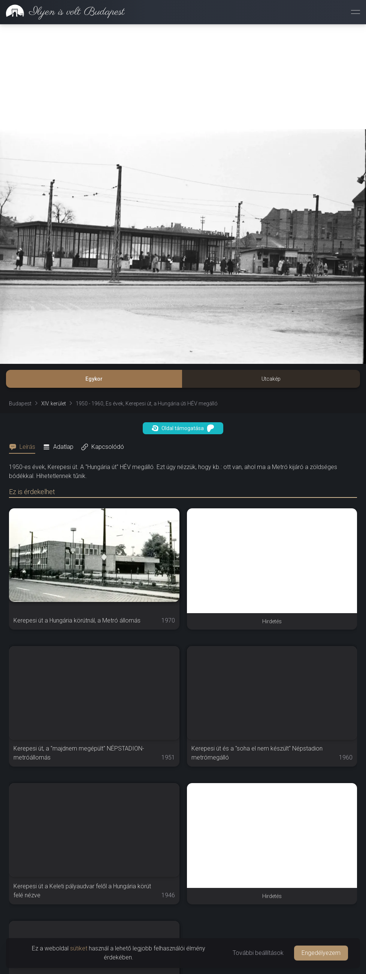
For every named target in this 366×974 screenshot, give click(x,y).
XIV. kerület (53, 404)
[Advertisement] (183, 76)
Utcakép (271, 379)
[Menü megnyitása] (355, 12)
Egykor (94, 379)
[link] (62, 12)
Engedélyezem (321, 952)
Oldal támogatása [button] (183, 428)
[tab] (24, 447)
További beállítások (258, 952)
